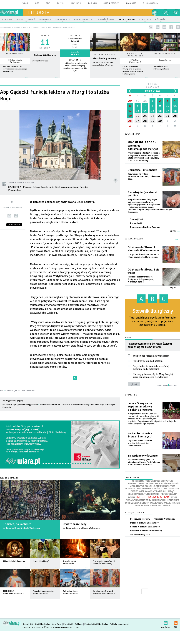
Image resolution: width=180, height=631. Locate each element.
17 (167, 111)
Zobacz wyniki (162, 385)
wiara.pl (11, 12)
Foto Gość (68, 624)
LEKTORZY (20, 390)
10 (167, 106)
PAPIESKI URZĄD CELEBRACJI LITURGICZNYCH (151, 492)
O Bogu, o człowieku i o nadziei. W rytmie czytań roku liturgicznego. (143, 255)
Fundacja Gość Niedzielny (96, 624)
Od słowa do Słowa (134, 239)
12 (130, 111)
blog (37, 3)
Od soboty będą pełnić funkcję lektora (20, 404)
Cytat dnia (75, 60)
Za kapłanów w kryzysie (143, 455)
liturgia (39, 12)
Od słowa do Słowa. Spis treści (143, 271)
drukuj (16, 215)
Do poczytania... (165, 60)
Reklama (78, 624)
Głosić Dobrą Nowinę (104, 58)
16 (160, 111)
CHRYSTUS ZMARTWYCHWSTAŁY (149, 482)
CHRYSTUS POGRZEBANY (146, 481)
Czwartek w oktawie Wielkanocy (146, 530)
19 (130, 116)
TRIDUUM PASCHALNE (158, 500)
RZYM (174, 497)
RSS (176, 622)
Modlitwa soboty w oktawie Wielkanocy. (81, 528)
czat (48, 3)
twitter (178, 27)
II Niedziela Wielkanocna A (135, 61)
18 (175, 111)
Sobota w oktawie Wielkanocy (15, 61)
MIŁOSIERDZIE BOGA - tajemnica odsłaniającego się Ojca (143, 146)
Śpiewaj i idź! (136, 219)
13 (137, 111)
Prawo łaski (136, 223)
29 (130, 101)
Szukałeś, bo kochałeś (17, 524)
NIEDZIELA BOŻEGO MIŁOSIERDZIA (161, 488)
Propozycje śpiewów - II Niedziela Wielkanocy (152, 519)
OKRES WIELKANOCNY (143, 491)
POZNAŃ (30, 390)
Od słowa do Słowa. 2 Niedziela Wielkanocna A (143, 249)
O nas (25, 624)
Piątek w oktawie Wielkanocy (144, 523)
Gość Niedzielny (111, 3)
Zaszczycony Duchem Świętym (145, 227)
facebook (171, 27)
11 (175, 106)
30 (137, 101)
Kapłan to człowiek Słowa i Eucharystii (140, 435)
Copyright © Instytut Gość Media (37, 627)
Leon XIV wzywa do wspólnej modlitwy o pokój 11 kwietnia (140, 406)
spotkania (76, 3)
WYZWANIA (164, 505)
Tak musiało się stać (140, 534)
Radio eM (92, 3)
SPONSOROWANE (135, 500)
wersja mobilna (151, 3)
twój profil (165, 12)
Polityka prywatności (119, 624)
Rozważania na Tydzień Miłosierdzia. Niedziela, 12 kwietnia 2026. (144, 176)
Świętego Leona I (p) (40, 61)
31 (145, 101)
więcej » (15, 79)
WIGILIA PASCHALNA (146, 505)
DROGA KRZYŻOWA (161, 483)
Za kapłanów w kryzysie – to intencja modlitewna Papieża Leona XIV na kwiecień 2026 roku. (144, 462)
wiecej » (45, 79)
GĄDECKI (9, 390)
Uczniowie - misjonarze (142, 170)
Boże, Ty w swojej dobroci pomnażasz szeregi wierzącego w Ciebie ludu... (15, 68)
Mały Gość (131, 3)
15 (152, 111)
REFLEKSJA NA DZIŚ (153, 497)
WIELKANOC (156, 503)
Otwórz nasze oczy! (75, 524)
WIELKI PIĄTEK (172, 503)
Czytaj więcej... (105, 79)
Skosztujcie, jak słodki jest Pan (142, 194)
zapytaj (61, 3)
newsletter (164, 27)
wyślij (9, 215)
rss (157, 27)
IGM (31, 624)
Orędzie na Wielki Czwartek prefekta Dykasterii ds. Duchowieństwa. (140, 443)
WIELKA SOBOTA (140, 503)
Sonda (128, 338)
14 (145, 111)
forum (25, 3)
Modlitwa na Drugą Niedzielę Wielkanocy (21, 528)
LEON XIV (158, 486)
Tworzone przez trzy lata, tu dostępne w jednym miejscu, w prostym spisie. (141, 279)
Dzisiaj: (152, 85)
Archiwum (173, 385)
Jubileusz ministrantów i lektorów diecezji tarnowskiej (64, 404)
